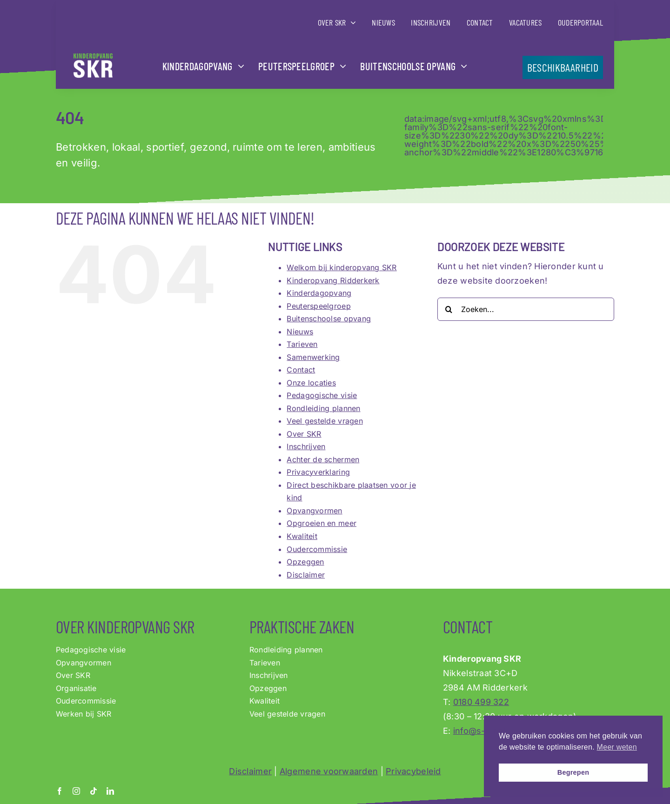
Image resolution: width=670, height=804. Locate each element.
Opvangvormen (314, 510)
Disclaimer (306, 574)
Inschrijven (306, 446)
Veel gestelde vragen (324, 420)
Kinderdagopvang (319, 293)
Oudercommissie (317, 549)
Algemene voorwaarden (329, 771)
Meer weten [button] (617, 747)
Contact (301, 369)
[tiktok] (93, 791)
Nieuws (300, 331)
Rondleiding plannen (323, 408)
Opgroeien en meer (321, 523)
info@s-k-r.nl (479, 731)
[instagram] (76, 791)
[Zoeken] (449, 309)
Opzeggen (305, 561)
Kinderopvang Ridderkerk (333, 280)
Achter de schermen (323, 459)
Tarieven (302, 344)
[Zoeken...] (525, 309)
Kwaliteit (302, 536)
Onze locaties (311, 382)
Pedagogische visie (322, 395)
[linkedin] (110, 791)
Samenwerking (313, 357)
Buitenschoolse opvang (329, 318)
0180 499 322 (481, 702)
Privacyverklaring (318, 472)
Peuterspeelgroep (318, 306)
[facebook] (59, 791)
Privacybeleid (413, 771)
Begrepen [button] (573, 772)
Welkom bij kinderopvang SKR (341, 267)
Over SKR (304, 434)
